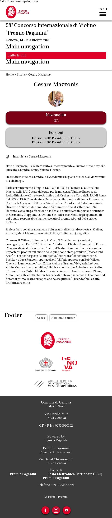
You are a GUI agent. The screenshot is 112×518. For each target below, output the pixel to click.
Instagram (56, 510)
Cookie (41, 318)
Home (10, 74)
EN (100, 9)
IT (106, 9)
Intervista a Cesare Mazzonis (32, 156)
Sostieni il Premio (56, 497)
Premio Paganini (23, 474)
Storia (21, 74)
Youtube (67, 510)
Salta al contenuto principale (19, 1)
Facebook (45, 510)
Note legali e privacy (63, 318)
